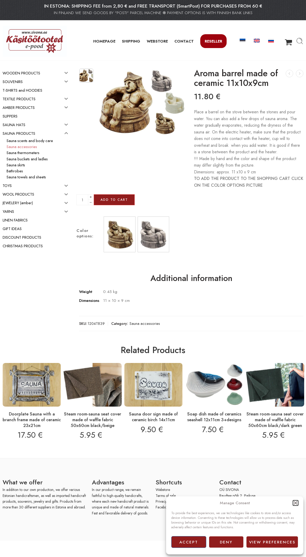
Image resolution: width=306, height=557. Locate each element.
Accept (188, 542)
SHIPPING (131, 41)
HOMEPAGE (104, 41)
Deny (226, 542)
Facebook (163, 507)
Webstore (163, 489)
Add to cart (114, 199)
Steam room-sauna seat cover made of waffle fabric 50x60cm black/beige (92, 419)
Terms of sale (166, 495)
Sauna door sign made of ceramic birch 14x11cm (153, 417)
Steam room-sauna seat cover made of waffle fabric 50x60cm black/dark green (275, 419)
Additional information (191, 278)
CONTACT (184, 41)
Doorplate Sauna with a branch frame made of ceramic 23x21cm (32, 419)
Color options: (84, 233)
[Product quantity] (82, 199)
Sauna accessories (145, 323)
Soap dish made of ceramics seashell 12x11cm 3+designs (214, 417)
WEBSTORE (157, 41)
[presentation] (33, 548)
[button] (295, 503)
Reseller (213, 41)
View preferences (272, 542)
